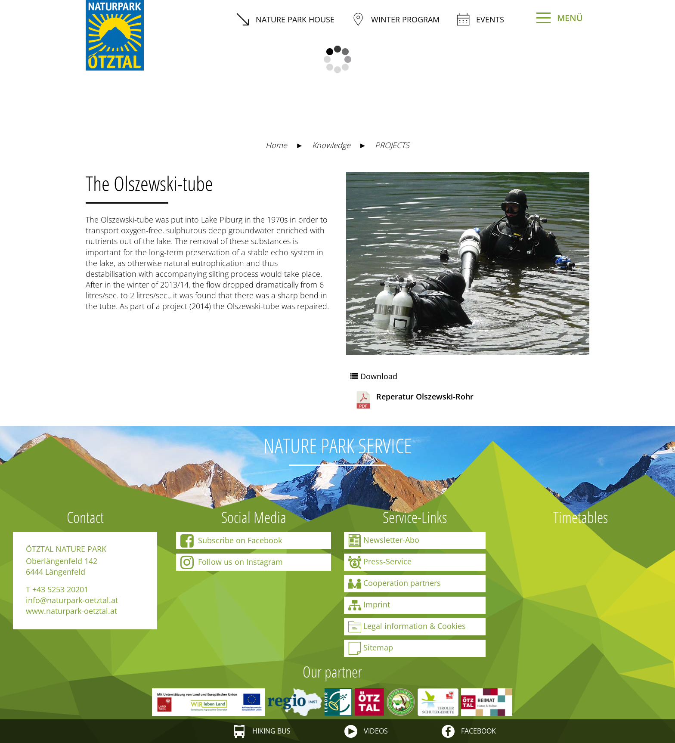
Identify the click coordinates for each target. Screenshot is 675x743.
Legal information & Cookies (407, 626)
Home (276, 145)
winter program (396, 19)
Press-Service (380, 562)
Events (480, 19)
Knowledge (331, 145)
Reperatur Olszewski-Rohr (414, 400)
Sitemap (370, 648)
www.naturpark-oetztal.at (71, 611)
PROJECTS (392, 145)
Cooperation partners (394, 583)
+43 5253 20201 (60, 589)
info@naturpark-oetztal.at (72, 600)
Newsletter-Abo (383, 540)
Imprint (369, 605)
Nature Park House (285, 19)
